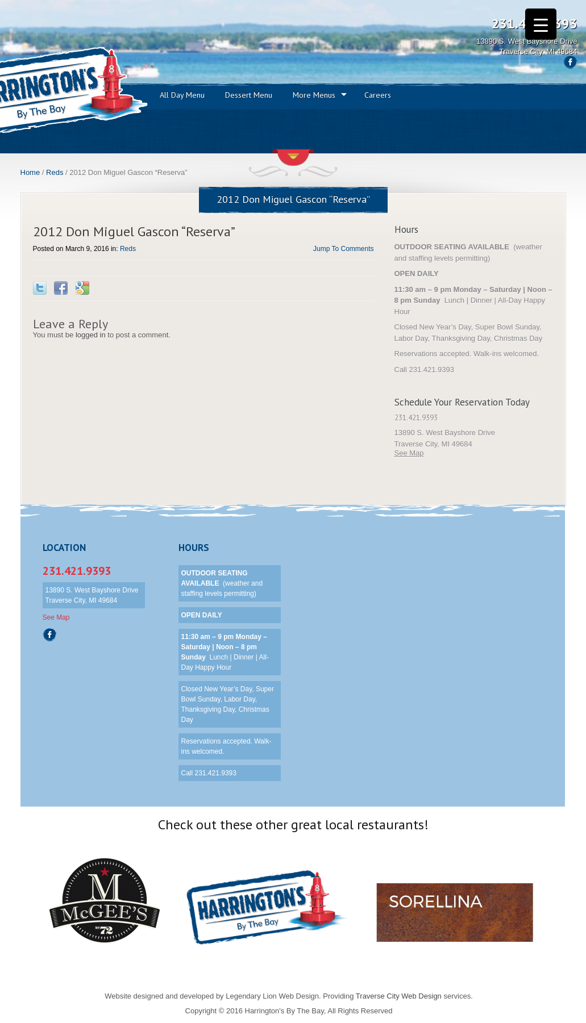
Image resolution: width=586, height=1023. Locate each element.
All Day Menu (182, 95)
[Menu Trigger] (540, 24)
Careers (377, 95)
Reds (54, 172)
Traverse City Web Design (399, 996)
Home (30, 172)
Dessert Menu (248, 95)
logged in (91, 335)
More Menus (314, 95)
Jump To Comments (343, 249)
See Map (409, 453)
